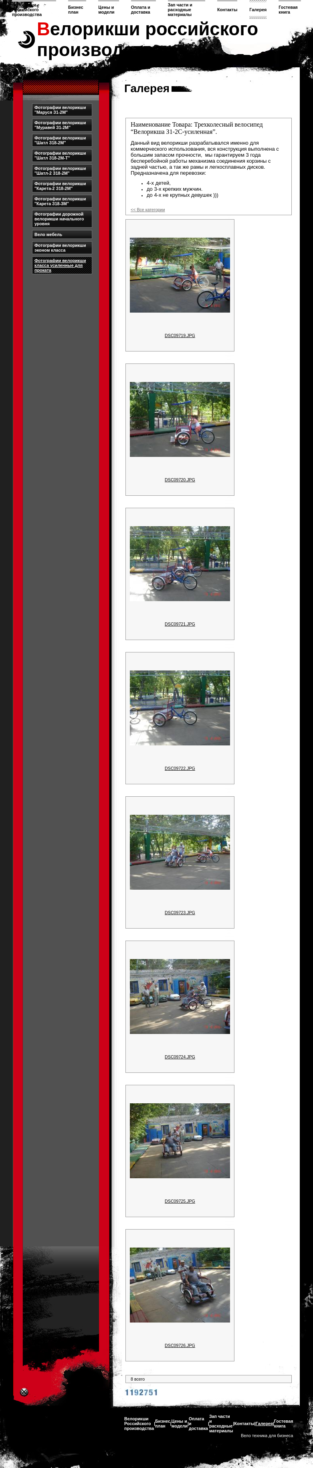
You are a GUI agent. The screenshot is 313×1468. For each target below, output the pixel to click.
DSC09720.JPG (180, 479)
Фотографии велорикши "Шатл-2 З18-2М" (60, 171)
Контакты (227, 9)
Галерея (258, 9)
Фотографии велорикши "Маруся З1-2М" (60, 110)
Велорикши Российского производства (27, 9)
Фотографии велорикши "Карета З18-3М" (60, 201)
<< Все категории (148, 209)
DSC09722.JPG (180, 768)
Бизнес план (75, 9)
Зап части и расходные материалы (180, 9)
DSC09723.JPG (180, 912)
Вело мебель (48, 234)
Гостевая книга (288, 9)
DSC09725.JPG (180, 1201)
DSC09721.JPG (180, 624)
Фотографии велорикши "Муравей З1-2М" (60, 125)
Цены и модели (106, 9)
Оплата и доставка (140, 9)
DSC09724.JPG (180, 1056)
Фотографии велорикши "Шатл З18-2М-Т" (60, 155)
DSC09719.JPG (180, 335)
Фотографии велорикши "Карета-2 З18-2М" (60, 186)
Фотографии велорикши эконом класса (60, 247)
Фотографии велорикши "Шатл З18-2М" (60, 140)
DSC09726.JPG (180, 1345)
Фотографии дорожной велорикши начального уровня (59, 219)
